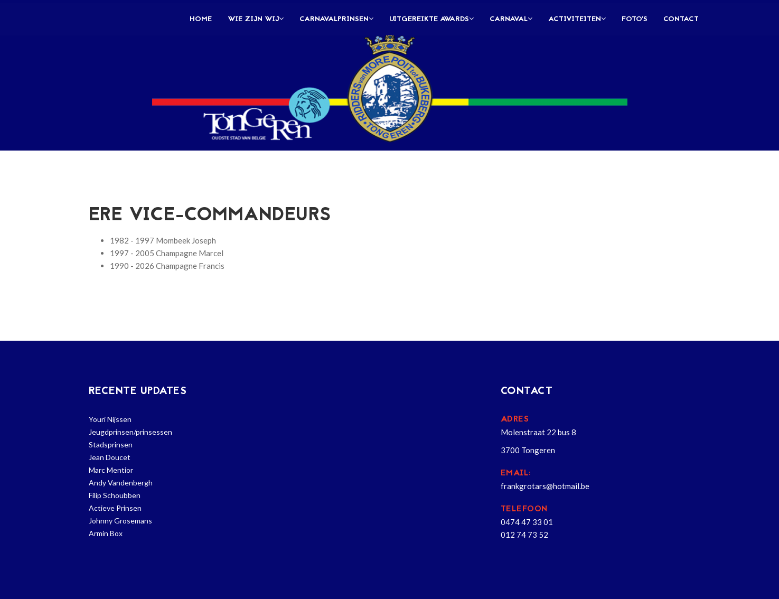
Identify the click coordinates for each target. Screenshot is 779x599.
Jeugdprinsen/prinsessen (130, 431)
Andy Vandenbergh (121, 482)
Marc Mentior (111, 469)
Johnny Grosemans (120, 520)
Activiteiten (577, 19)
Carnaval (511, 19)
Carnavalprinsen (336, 19)
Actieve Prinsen (115, 507)
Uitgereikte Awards (431, 19)
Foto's (634, 19)
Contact (681, 19)
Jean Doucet (109, 457)
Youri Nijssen (110, 419)
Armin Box (106, 533)
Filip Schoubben (114, 495)
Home (201, 19)
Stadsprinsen (111, 444)
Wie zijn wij (256, 19)
